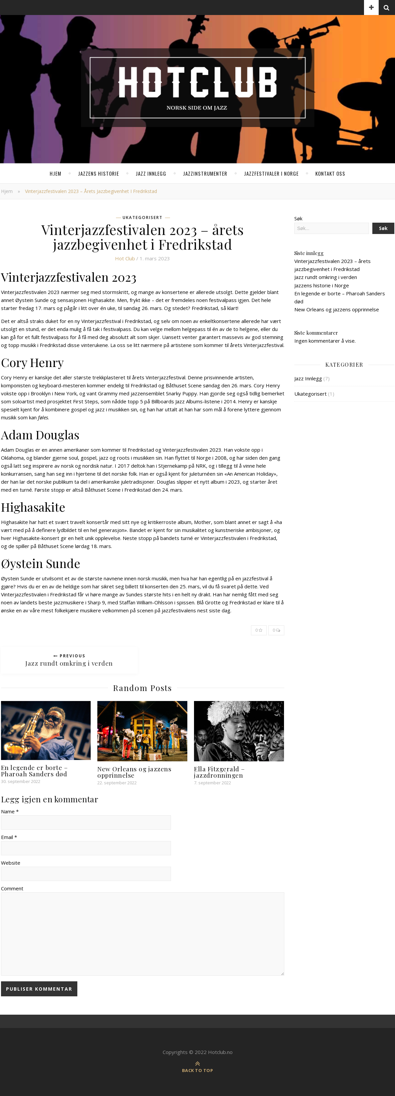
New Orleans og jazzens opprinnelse (134, 771)
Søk (298, 218)
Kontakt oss (330, 173)
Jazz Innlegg (151, 173)
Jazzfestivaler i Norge (271, 173)
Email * (9, 837)
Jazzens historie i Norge (321, 285)
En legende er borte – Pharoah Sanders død (34, 770)
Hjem (55, 173)
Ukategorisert (143, 218)
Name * (10, 811)
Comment (12, 888)
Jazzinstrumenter (205, 173)
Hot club (125, 258)
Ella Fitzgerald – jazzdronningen (219, 771)
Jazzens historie (98, 173)
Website (10, 862)
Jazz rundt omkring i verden (325, 277)
